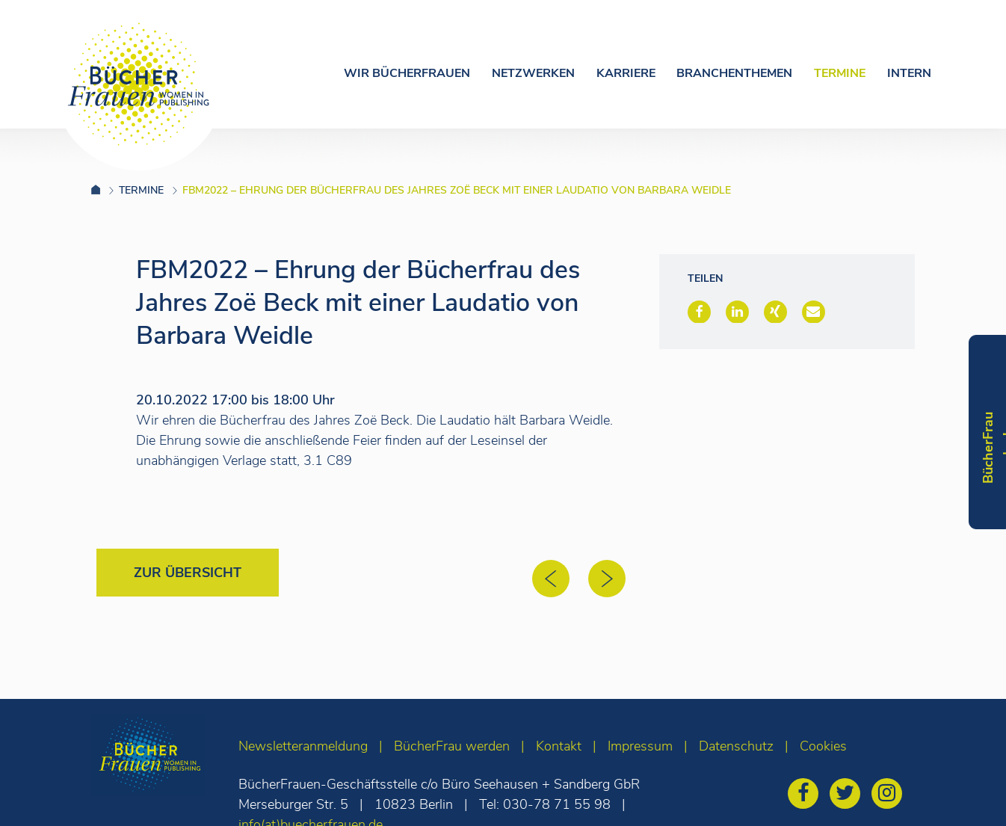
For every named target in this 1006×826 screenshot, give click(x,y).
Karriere (625, 73)
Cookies (823, 746)
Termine (839, 73)
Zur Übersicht (187, 573)
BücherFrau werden (452, 746)
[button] (699, 311)
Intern (909, 73)
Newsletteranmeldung (303, 746)
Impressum (640, 746)
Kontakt (558, 746)
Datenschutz (736, 746)
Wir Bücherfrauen (407, 73)
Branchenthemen (734, 73)
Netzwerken (533, 73)
